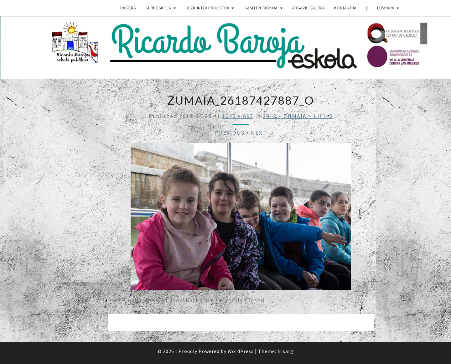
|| (367, 8)
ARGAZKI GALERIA (308, 8)
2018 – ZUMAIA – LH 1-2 (298, 116)
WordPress (241, 351)
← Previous (226, 132)
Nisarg (285, 351)
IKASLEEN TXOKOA (260, 8)
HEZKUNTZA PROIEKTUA (207, 8)
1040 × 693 (237, 116)
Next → (263, 132)
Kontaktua (345, 8)
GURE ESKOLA (158, 8)
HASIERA (128, 8)
